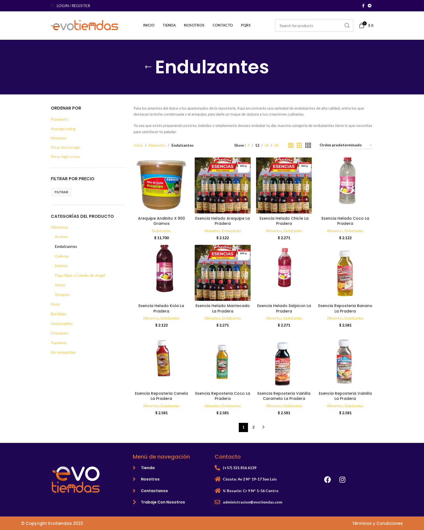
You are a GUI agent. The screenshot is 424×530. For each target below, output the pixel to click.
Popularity (59, 119)
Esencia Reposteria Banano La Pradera (345, 308)
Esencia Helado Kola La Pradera (161, 308)
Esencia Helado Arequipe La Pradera (222, 221)
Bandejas (58, 313)
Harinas (61, 265)
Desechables (62, 323)
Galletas (62, 256)
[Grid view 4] (308, 145)
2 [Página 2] (253, 427)
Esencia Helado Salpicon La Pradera (284, 308)
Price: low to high (65, 147)
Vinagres (62, 294)
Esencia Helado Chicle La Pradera (284, 221)
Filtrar (61, 192)
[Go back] (148, 67)
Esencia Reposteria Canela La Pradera (161, 396)
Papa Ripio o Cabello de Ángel (80, 275)
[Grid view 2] (290, 145)
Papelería (59, 342)
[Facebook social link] (363, 5)
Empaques (59, 333)
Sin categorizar (63, 352)
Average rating (63, 128)
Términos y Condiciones (377, 523)
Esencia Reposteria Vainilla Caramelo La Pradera (283, 396)
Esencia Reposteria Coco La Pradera (222, 396)
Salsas (60, 284)
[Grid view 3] (299, 145)
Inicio (138, 145)
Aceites (61, 236)
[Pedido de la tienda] (346, 145)
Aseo (55, 304)
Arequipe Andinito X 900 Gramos (161, 221)
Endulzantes (66, 246)
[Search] (314, 25)
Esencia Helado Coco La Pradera (345, 221)
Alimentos (59, 227)
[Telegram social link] (369, 5)
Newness (59, 138)
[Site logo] (84, 25)
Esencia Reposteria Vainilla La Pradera (345, 396)
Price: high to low (65, 156)
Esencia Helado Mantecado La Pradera (223, 308)
